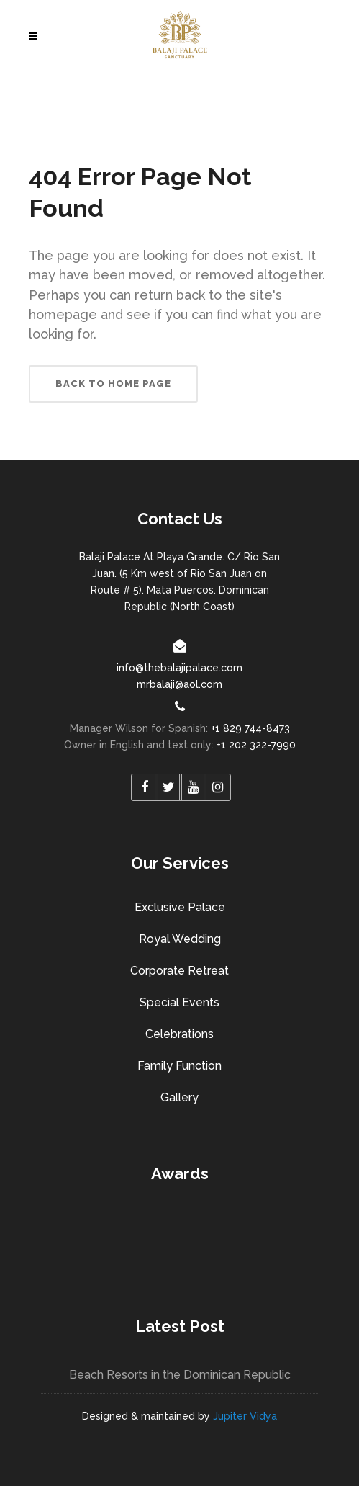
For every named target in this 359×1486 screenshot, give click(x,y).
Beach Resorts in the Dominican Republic (180, 1375)
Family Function (179, 1066)
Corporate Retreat (179, 970)
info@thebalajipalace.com (179, 667)
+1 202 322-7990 (256, 745)
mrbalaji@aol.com (179, 684)
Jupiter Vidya (245, 1416)
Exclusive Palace (180, 907)
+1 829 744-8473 (250, 728)
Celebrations (179, 1034)
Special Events (179, 1002)
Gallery (179, 1097)
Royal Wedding (180, 939)
